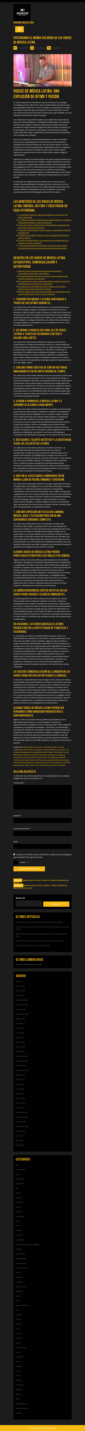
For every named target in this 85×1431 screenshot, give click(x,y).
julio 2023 (19, 1136)
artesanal (19, 1184)
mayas (18, 1324)
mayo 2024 (20, 1089)
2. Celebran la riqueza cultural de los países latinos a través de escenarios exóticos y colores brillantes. (44, 221)
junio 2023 (19, 1140)
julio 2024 (19, 1080)
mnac (18, 1329)
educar (18, 1273)
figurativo (19, 1291)
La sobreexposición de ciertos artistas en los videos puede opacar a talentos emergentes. (43, 277)
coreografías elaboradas (42, 752)
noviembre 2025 (22, 1005)
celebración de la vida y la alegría (27, 749)
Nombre (17, 815)
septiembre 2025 (22, 1014)
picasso (19, 1371)
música (18, 1352)
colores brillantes (50, 749)
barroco (19, 1207)
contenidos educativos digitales (28, 1244)
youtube (19, 1413)
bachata (47, 747)
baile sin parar (58, 747)
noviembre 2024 (22, 1061)
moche (18, 1333)
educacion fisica (22, 1268)
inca (17, 1310)
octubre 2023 (21, 1122)
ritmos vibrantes (55, 762)
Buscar (56, 904)
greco (18, 1301)
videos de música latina (40, 765)
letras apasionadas (50, 760)
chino (18, 1226)
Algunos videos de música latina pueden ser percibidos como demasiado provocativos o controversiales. (44, 292)
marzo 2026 (20, 986)
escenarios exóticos (22, 757)
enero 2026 (20, 995)
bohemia (19, 1212)
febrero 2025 (20, 1047)
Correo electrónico (22, 828)
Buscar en (20, 898)
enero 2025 (20, 1051)
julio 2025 (19, 1023)
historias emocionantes (31, 760)
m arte (18, 1319)
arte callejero (21, 1170)
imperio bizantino (22, 1305)
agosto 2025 (20, 1019)
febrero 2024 (21, 1103)
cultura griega (21, 1263)
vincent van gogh (22, 1408)
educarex (19, 1277)
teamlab (19, 1390)
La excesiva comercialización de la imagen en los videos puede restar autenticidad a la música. (42, 287)
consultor (19, 1235)
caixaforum (20, 1216)
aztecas (19, 1198)
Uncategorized (21, 1404)
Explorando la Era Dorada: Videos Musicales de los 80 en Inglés (39, 922)
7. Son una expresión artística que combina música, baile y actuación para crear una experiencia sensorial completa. (43, 246)
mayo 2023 (20, 1145)
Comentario (19, 783)
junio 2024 (19, 1084)
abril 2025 (19, 1037)
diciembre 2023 (21, 1112)
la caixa (18, 1315)
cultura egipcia (21, 1258)
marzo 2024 (20, 1098)
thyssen (18, 1394)
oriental (18, 1366)
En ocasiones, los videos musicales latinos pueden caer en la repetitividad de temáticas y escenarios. (43, 282)
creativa (19, 1249)
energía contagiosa (56, 755)
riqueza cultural (40, 762)
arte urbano (20, 1179)
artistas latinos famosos (32, 747)
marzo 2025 (20, 1042)
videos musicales (58, 765)
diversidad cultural (21, 755)
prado (18, 1375)
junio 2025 (19, 1028)
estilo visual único (38, 757)
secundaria (20, 1385)
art (17, 1165)
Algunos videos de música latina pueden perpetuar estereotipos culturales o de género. (40, 272)
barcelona (20, 1202)
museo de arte (21, 1347)
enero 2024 (20, 1108)
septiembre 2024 (22, 1070)
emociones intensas (38, 755)
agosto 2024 (20, 1075)
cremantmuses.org (23, 22)
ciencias (19, 1230)
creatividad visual (60, 752)
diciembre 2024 (22, 1056)
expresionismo (21, 1287)
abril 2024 (19, 1094)
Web (15, 841)
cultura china (20, 1254)
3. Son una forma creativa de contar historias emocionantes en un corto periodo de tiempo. (43, 226)
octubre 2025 (21, 1009)
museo (18, 1343)
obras (18, 1361)
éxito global (52, 757)
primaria (19, 1380)
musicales (19, 1357)
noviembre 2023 (22, 1117)
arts (17, 1188)
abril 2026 (19, 981)
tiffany (18, 1399)
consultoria (20, 1240)
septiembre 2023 (22, 1126)
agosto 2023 (20, 1131)
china (18, 1221)
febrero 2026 (20, 991)
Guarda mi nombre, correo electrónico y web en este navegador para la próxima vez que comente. (42, 855)
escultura (19, 1282)
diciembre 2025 (21, 1000)
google (18, 1296)
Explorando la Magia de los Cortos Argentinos (33, 945)
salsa (27, 765)
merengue (64, 760)
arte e (18, 1174)
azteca (18, 1193)
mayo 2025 (20, 1033)
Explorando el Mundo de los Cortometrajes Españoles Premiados (40, 941)
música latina (19, 762)
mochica (19, 1338)
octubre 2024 (21, 1066)
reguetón (30, 762)
